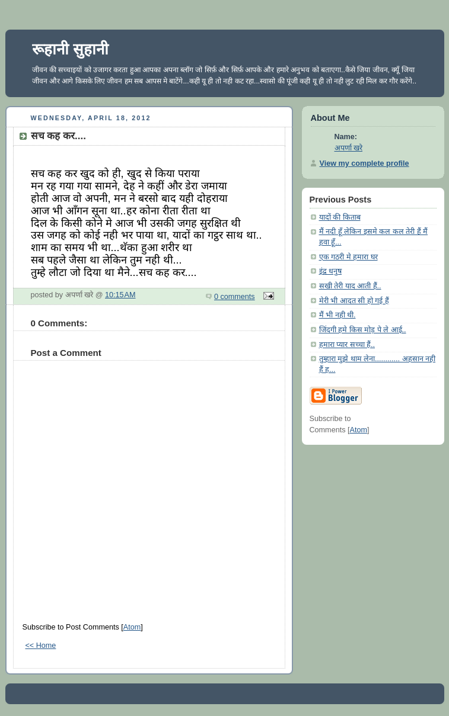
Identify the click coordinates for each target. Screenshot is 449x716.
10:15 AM (120, 295)
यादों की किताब (340, 217)
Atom (132, 627)
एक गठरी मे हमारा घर (348, 257)
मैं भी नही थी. (337, 315)
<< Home (41, 645)
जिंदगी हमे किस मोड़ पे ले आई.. (362, 330)
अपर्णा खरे (349, 148)
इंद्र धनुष (330, 271)
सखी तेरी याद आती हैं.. (350, 286)
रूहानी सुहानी (70, 49)
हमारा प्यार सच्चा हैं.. (347, 345)
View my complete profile (364, 163)
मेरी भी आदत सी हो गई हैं (354, 301)
